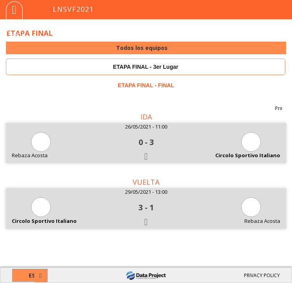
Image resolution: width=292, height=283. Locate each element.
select (280, 48)
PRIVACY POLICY (262, 275)
